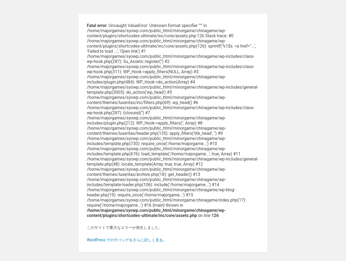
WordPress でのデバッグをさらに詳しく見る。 (127, 240)
